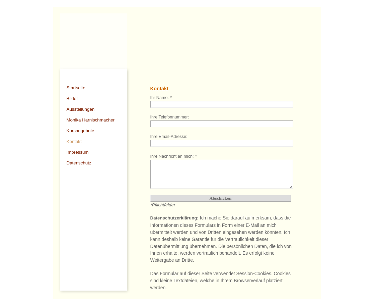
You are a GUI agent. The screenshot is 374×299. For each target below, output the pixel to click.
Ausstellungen (81, 109)
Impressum (78, 152)
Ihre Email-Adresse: (169, 136)
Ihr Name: (161, 97)
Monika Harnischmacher (91, 119)
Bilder (72, 98)
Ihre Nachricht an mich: (173, 156)
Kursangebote (80, 130)
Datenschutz (79, 162)
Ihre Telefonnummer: (169, 117)
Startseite (76, 87)
